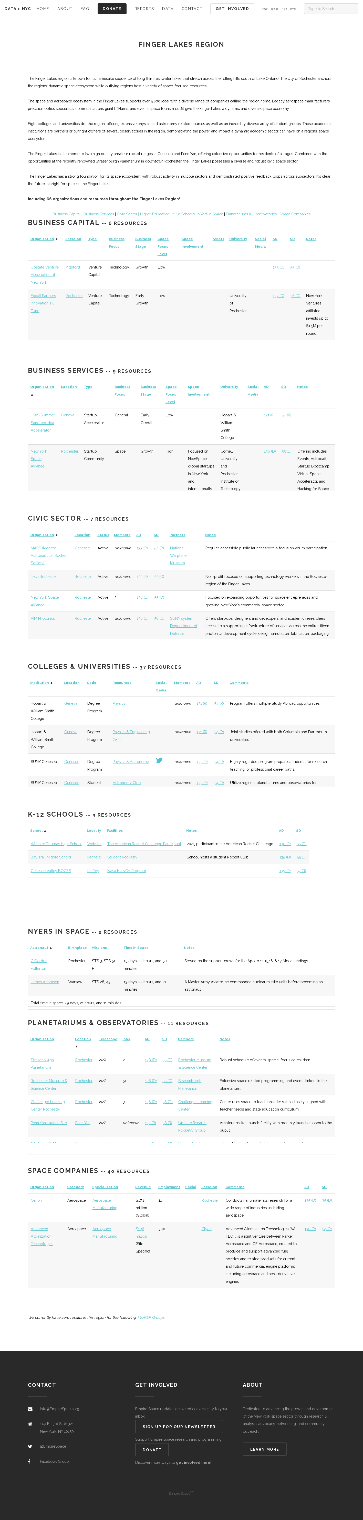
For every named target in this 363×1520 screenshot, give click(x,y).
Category (75, 1187)
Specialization (105, 1187)
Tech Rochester (44, 576)
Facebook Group (54, 1461)
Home (43, 8)
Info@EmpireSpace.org (59, 1409)
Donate (112, 8)
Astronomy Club (127, 782)
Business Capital (67, 214)
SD (292, 239)
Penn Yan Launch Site (49, 1123)
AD (275, 239)
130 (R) (285, 844)
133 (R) (142, 548)
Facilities (115, 831)
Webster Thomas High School (56, 844)
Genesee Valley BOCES (51, 870)
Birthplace (77, 948)
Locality (94, 831)
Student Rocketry (122, 857)
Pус (293, 9)
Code (91, 683)
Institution (39, 683)
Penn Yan (82, 1123)
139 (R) (285, 870)
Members (122, 535)
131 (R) (269, 415)
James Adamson (45, 982)
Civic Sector (127, 214)
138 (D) (143, 597)
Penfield (94, 857)
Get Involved (232, 8)
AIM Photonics (43, 618)
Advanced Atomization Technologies (42, 1236)
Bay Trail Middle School (51, 857)
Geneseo (82, 548)
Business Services (99, 214)
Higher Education (155, 214)
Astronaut (39, 948)
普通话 (275, 9)
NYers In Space (210, 214)
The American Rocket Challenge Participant (144, 844)
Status (103, 535)
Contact (192, 8)
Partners (177, 535)
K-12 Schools (183, 214)
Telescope (108, 1039)
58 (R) (167, 1123)
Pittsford (73, 267)
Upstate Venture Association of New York (45, 274)
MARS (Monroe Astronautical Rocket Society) (49, 555)
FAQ (85, 8)
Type (92, 239)
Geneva (67, 415)
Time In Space (136, 948)
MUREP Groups (151, 1317)
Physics (119, 703)
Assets (218, 239)
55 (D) (295, 267)
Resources (121, 683)
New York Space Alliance (39, 459)
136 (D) (270, 451)
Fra (285, 9)
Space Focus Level (163, 246)
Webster (94, 844)
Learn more (264, 1449)
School (36, 831)
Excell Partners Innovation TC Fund (43, 303)
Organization (42, 239)
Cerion (36, 1200)
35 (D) (327, 1200)
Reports (144, 8)
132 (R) (150, 1123)
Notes (311, 239)
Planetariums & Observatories (251, 214)
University (238, 239)
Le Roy (93, 870)
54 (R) (286, 415)
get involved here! (193, 1462)
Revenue (143, 1187)
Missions (99, 948)
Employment (169, 1187)
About (65, 8)
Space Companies (294, 214)
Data (10, 8)
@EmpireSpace (53, 1446)
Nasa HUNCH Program (126, 870)
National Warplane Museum (178, 555)
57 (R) (301, 870)
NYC (26, 8)
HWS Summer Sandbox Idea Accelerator (43, 422)
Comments (239, 683)
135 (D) (278, 267)
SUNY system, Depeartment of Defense (183, 626)
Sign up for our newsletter (179, 1427)
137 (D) (278, 295)
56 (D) (295, 295)
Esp (265, 9)
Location (73, 239)
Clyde (207, 1229)
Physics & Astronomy (131, 761)
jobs (126, 1039)
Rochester (74, 295)
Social (190, 1187)
